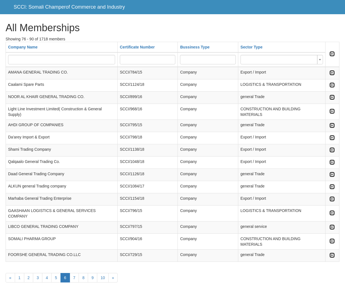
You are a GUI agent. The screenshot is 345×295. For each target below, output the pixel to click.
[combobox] (281, 59)
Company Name (23, 47)
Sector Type (251, 47)
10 (103, 278)
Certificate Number (137, 47)
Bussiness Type (195, 47)
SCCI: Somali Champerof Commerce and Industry (69, 7)
